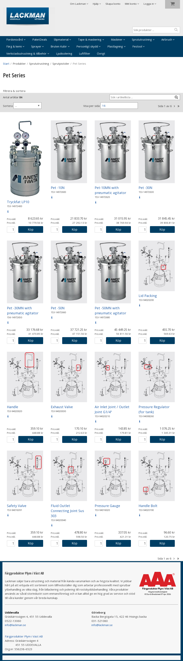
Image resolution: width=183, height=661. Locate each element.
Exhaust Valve (62, 407)
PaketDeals (39, 39)
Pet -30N (145, 187)
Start (6, 63)
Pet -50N (58, 308)
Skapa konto (113, 3)
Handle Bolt (148, 505)
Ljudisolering (64, 53)
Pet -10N (58, 187)
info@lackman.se (15, 625)
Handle (12, 407)
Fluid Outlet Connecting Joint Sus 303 (67, 510)
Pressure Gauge (107, 505)
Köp (30, 229)
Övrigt (101, 53)
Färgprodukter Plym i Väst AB (24, 636)
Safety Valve (16, 505)
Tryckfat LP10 (18, 202)
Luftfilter (84, 53)
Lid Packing (148, 295)
